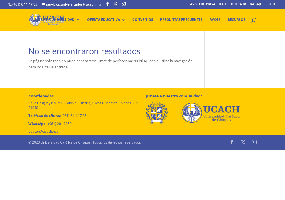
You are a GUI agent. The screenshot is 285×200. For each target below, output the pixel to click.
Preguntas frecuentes (181, 20)
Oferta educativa (103, 20)
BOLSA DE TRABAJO (246, 4)
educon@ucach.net (43, 131)
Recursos (236, 20)
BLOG (272, 4)
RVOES (215, 20)
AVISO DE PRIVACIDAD (208, 4)
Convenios (142, 20)
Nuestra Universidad (55, 20)
